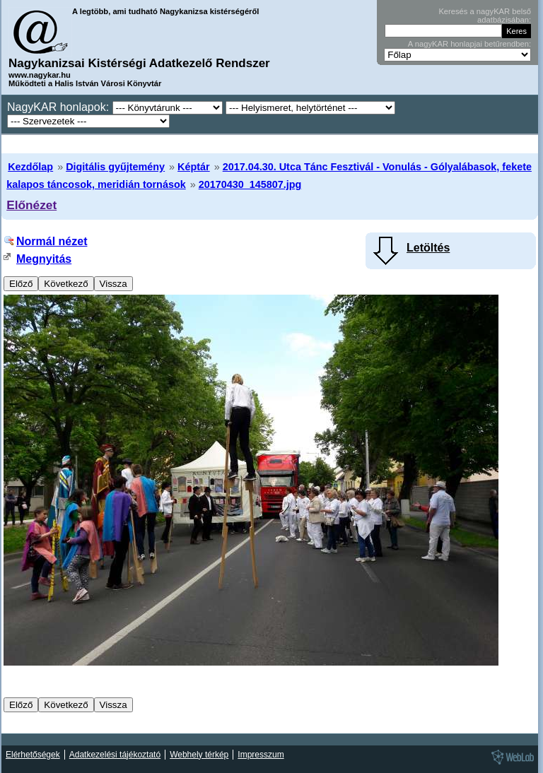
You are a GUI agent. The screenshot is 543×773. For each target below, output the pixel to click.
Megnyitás (43, 259)
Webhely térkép (199, 755)
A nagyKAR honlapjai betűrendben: (469, 44)
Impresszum (261, 755)
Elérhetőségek (33, 755)
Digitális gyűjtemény (115, 166)
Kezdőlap (30, 166)
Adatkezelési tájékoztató (114, 755)
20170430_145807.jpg (250, 184)
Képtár (193, 166)
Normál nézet (51, 241)
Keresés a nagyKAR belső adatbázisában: (484, 15)
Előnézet (31, 205)
